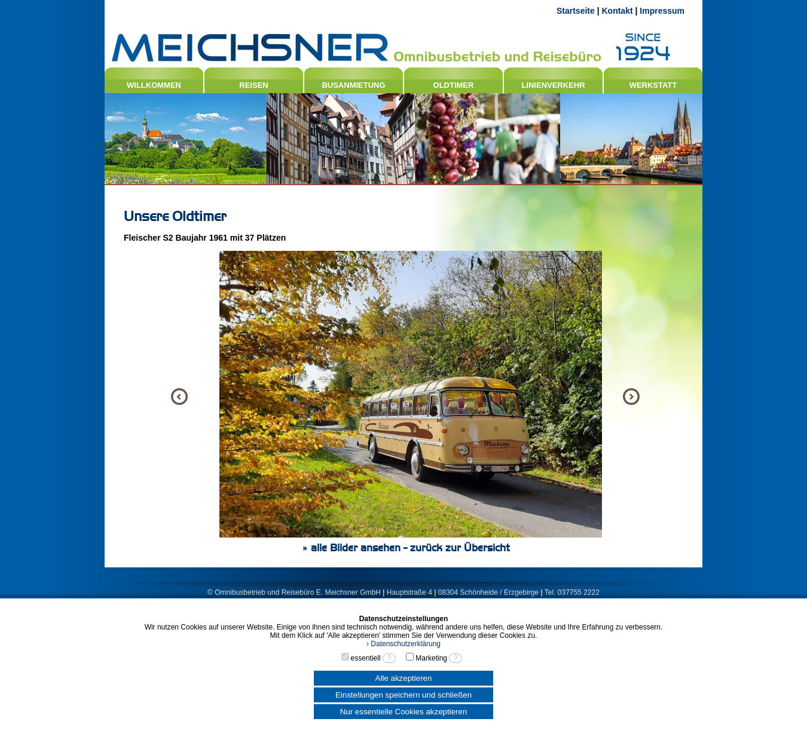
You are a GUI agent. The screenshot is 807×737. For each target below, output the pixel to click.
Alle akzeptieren (403, 678)
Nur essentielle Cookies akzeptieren (403, 711)
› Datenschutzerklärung (403, 644)
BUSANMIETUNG (353, 85)
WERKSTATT (653, 85)
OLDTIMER (453, 85)
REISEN (253, 85)
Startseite (576, 11)
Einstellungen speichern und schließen (403, 694)
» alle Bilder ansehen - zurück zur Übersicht (406, 547)
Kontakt (616, 11)
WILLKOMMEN (154, 85)
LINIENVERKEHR (553, 85)
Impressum (662, 11)
